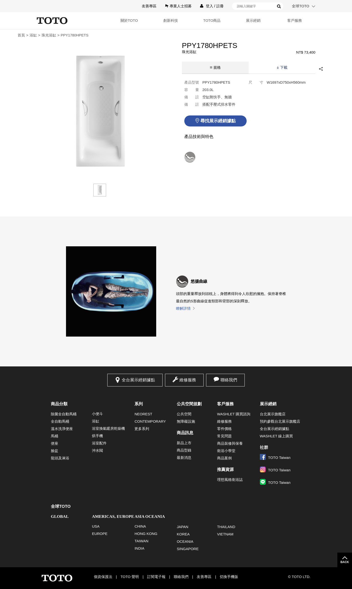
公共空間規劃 (189, 404)
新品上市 (184, 443)
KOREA (183, 534)
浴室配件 (99, 443)
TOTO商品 (203, 20)
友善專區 (149, 6)
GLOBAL (60, 516)
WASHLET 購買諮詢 (233, 414)
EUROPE (99, 534)
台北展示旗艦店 (273, 414)
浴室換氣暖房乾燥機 (108, 428)
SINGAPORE (187, 549)
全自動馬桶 (60, 421)
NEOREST (143, 414)
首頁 (21, 35)
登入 (209, 6)
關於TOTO (114, 20)
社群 (264, 447)
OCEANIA (185, 541)
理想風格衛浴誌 (230, 479)
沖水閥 (97, 450)
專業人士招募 (181, 6)
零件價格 (224, 429)
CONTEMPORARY (150, 421)
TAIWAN (141, 541)
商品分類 (59, 404)
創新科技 (159, 20)
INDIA (139, 548)
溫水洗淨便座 (62, 429)
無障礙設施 (186, 421)
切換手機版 (229, 577)
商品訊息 (185, 432)
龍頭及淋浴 (60, 458)
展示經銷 (248, 20)
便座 (54, 443)
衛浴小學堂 (226, 451)
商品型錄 (184, 450)
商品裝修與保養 (230, 443)
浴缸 (33, 35)
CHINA (140, 526)
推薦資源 (225, 469)
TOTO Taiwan (275, 457)
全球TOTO (300, 6)
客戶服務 (293, 20)
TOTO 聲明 (130, 577)
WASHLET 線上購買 (276, 436)
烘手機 (97, 436)
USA (95, 526)
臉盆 (54, 451)
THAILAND (226, 527)
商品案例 (224, 458)
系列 (138, 404)
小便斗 (97, 414)
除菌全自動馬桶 (64, 414)
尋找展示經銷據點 (218, 120)
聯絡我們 (228, 380)
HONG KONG (145, 534)
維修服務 (187, 380)
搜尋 (279, 6)
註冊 (220, 6)
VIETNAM (225, 534)
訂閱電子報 (156, 577)
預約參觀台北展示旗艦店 (280, 421)
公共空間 (184, 414)
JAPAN (182, 527)
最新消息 (184, 457)
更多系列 (141, 429)
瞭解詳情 (183, 308)
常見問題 (224, 436)
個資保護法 (103, 577)
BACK (345, 562)
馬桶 (54, 436)
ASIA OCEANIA (149, 516)
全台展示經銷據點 (138, 380)
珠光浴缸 (49, 35)
